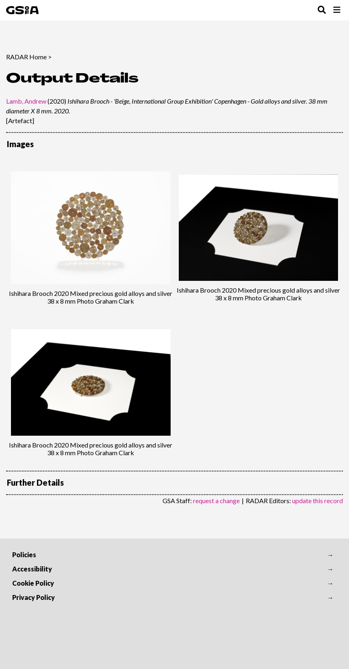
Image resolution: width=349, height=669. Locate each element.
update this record (317, 500)
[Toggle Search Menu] (322, 10)
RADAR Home (26, 57)
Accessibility (32, 569)
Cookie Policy (33, 583)
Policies (24, 554)
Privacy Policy (33, 597)
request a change (216, 500)
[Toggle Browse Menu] (337, 10)
